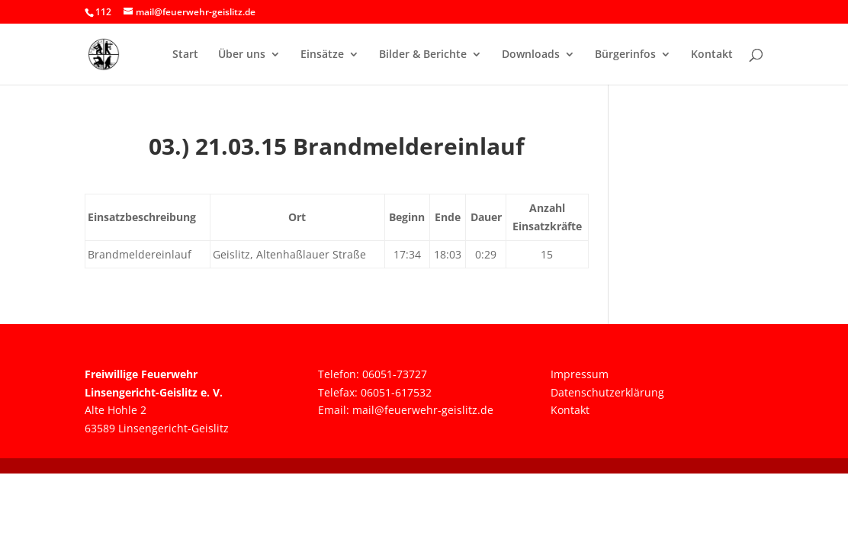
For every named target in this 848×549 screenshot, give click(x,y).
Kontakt (712, 55)
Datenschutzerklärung (607, 392)
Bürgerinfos (625, 55)
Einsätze (322, 55)
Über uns (241, 55)
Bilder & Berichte (423, 55)
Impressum (580, 374)
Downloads (531, 55)
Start (185, 55)
